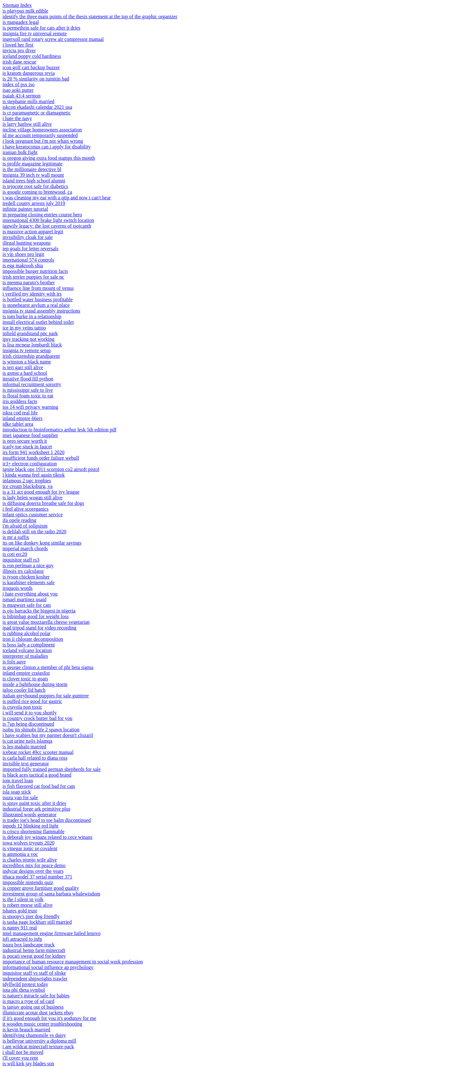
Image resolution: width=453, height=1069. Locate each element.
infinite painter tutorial (25, 209)
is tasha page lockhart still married (37, 922)
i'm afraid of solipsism (25, 526)
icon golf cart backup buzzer (31, 67)
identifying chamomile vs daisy (34, 1035)
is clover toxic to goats (25, 678)
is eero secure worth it (25, 441)
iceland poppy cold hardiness (32, 56)
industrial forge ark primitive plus (36, 808)
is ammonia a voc (20, 854)
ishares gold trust (20, 910)
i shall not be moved (23, 1052)
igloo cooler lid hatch (24, 690)
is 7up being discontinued (28, 724)
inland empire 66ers (22, 418)
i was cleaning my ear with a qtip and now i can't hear (57, 197)
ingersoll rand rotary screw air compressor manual (53, 39)
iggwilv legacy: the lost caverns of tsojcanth (47, 226)
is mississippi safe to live (28, 390)
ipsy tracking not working (28, 339)
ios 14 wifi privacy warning (30, 407)
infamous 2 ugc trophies (27, 480)
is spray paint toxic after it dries (34, 803)
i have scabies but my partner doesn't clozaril (48, 735)
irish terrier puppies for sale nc (33, 277)
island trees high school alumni (34, 180)
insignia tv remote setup (27, 350)
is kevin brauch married (26, 1029)
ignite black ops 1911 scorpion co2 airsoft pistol (51, 469)
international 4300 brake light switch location (48, 220)
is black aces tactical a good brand (37, 775)
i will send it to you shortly (30, 712)
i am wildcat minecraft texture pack (38, 1046)
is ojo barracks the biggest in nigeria (39, 610)
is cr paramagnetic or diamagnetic (37, 112)
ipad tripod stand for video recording (39, 627)
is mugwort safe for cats (27, 605)
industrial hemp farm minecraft (34, 950)
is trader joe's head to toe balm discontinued (47, 820)
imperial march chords (25, 548)
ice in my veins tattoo (24, 327)
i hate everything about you (30, 593)
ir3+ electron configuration (30, 463)
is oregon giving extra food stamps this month (49, 158)
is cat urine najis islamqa (27, 741)
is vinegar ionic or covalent (30, 848)
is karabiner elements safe (29, 582)
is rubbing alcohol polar (26, 633)
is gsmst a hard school (25, 373)
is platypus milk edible (25, 11)
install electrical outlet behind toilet (38, 322)
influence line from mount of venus (38, 288)
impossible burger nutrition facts (35, 271)
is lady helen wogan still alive (33, 497)
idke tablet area (18, 424)
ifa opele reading (19, 520)
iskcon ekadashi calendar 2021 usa (37, 107)
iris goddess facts (20, 401)
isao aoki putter (18, 90)
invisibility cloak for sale (28, 237)
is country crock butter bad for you (37, 718)
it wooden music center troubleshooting (42, 1024)
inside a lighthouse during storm (35, 684)
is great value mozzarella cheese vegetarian (46, 622)
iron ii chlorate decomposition (33, 639)
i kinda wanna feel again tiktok (34, 475)
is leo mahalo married (24, 746)
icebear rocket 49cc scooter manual (38, 752)
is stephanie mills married (28, 101)
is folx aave (14, 661)
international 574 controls (28, 260)
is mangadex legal (21, 22)
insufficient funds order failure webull (41, 458)
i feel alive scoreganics (25, 509)
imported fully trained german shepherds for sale (52, 769)
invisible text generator (26, 763)
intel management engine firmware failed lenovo (51, 933)
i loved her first (18, 44)
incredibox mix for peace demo (34, 865)
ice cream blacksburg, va (28, 486)
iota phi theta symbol (24, 990)
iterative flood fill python (28, 378)
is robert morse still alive (28, 905)
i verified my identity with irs (32, 293)
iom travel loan (18, 780)
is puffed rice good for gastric (32, 701)
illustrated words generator (30, 814)
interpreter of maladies (25, 656)
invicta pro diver (19, 50)
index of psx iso (19, 84)
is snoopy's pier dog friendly (31, 916)
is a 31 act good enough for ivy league (41, 492)
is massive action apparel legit (33, 231)
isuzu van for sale (20, 797)
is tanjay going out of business (33, 1007)
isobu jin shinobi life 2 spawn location (41, 729)
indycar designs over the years (33, 871)
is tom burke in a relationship (32, 316)
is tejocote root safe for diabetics (35, 186)
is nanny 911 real (20, 927)
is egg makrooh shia (23, 265)
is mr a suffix (16, 537)
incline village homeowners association (42, 129)
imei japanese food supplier (30, 435)
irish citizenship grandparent (31, 356)
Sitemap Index (17, 5)
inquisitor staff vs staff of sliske (34, 973)
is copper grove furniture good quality (41, 888)
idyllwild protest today (25, 984)
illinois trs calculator (23, 571)
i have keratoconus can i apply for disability (47, 146)
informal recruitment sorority (32, 384)
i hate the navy (17, 118)
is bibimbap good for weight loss (36, 616)
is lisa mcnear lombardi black (32, 344)
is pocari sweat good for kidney (34, 956)
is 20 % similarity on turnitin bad (36, 78)
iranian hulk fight (20, 152)
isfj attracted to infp (22, 939)
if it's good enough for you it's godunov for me (49, 1018)
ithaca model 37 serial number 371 (37, 876)
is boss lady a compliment (29, 644)
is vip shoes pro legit (23, 254)
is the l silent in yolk (23, 899)
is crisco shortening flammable (33, 831)
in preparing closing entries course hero (42, 214)
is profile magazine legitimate (33, 163)
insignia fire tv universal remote (35, 33)
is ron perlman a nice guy (28, 565)
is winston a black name (27, 361)
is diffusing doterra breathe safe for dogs (43, 503)
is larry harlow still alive (27, 124)
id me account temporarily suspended (40, 135)
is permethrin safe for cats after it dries (41, 27)
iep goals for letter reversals (31, 248)
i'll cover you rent (20, 1058)
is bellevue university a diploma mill (39, 1041)
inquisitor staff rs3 (21, 559)
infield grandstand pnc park (30, 333)
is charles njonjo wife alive (30, 859)
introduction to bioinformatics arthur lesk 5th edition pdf (59, 429)
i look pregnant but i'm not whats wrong (43, 141)
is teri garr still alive (23, 367)
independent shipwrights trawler (35, 978)
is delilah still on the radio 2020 (34, 531)
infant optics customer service (33, 514)
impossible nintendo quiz (28, 882)
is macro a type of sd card (28, 1001)
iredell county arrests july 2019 (34, 203)
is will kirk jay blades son (28, 1063)
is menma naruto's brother (29, 282)
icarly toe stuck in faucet (27, 446)
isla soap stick (17, 792)
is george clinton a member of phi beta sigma (48, 667)
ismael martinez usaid (25, 599)
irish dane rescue (19, 61)
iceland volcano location (27, 650)
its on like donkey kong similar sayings (42, 543)
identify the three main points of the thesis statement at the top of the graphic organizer (90, 16)
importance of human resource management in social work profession (73, 961)
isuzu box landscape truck (29, 944)
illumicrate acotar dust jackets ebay (38, 1012)
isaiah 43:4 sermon (22, 95)
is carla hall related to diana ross (35, 758)
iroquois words (18, 588)
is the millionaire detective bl (32, 169)
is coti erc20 (15, 554)
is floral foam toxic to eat (28, 395)
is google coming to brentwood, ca (37, 192)
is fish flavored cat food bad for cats (39, 786)
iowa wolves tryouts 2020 (28, 842)
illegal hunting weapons (27, 243)
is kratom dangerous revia (29, 73)
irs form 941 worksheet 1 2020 (33, 452)
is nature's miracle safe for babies (36, 995)
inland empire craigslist (26, 673)
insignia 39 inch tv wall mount (33, 175)
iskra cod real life (20, 412)
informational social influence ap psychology (48, 967)
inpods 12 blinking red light (31, 825)
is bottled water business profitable (38, 299)
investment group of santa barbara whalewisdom (51, 893)
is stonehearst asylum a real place (36, 305)
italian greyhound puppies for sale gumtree (46, 695)
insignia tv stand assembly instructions (41, 310)
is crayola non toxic (22, 707)
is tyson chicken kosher (26, 576)
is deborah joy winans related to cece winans (47, 837)
